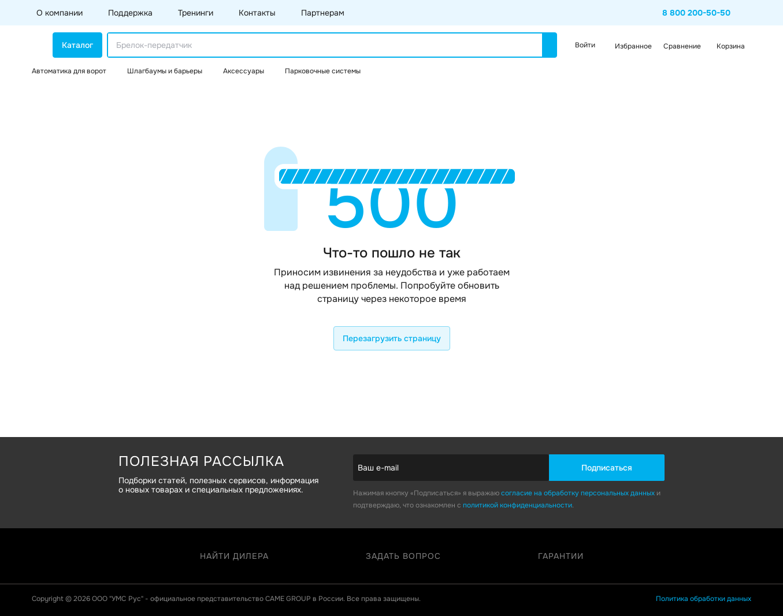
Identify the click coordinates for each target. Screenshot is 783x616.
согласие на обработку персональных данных (578, 493)
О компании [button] (59, 13)
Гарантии (561, 556)
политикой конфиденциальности (517, 505)
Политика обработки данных (703, 598)
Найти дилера (234, 556)
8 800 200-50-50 (696, 13)
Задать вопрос (403, 556)
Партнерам (322, 13)
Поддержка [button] (130, 13)
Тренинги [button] (195, 13)
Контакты (257, 13)
